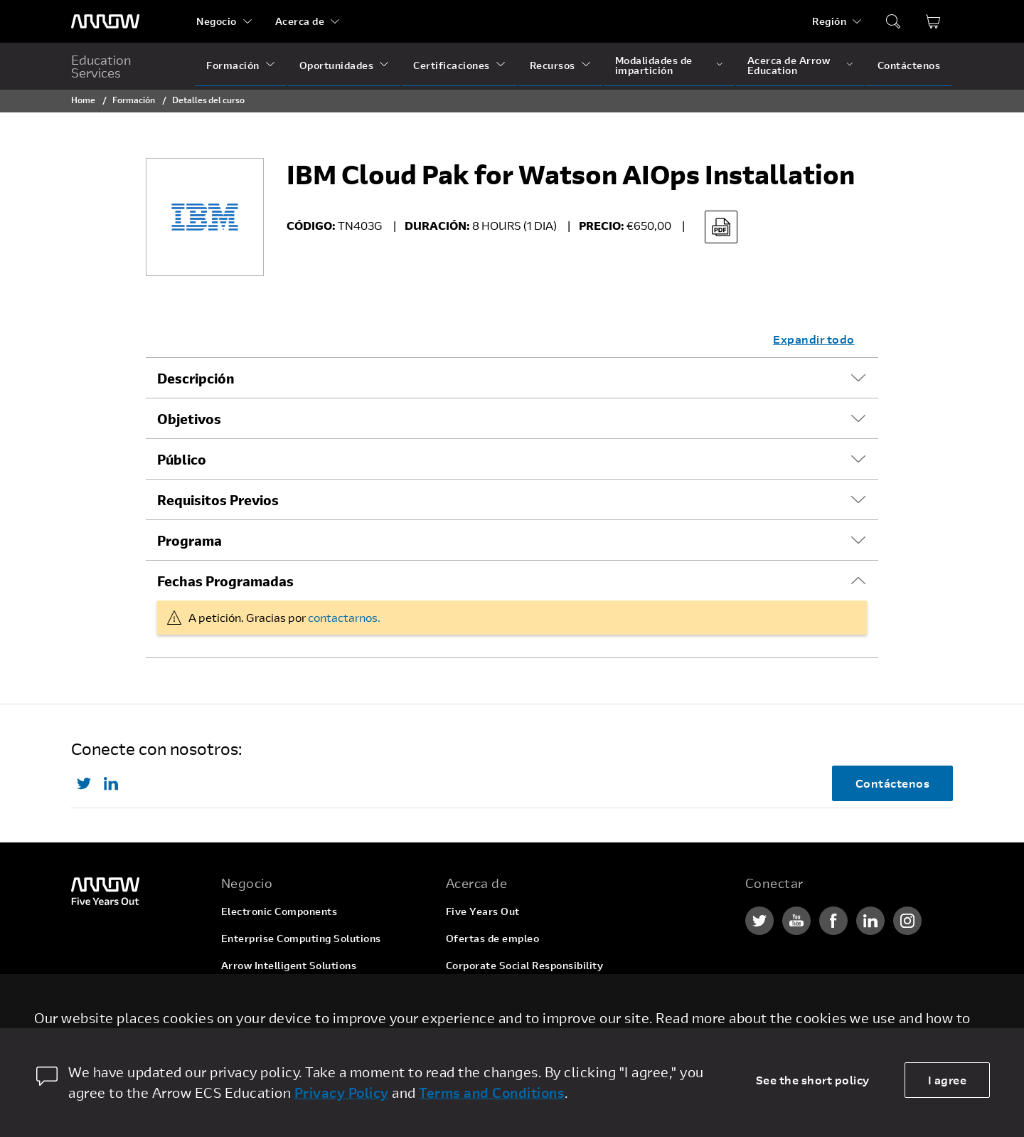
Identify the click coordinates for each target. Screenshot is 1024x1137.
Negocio (216, 21)
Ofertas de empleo (493, 938)
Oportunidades (336, 65)
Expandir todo (814, 339)
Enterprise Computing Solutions (301, 938)
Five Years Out (483, 911)
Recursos (552, 65)
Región (829, 21)
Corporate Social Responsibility (525, 965)
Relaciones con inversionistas (520, 992)
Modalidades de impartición (654, 65)
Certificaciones (451, 65)
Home (83, 99)
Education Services (101, 66)
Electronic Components (279, 911)
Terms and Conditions (492, 1092)
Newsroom (472, 1019)
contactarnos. (344, 617)
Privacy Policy (341, 1092)
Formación (233, 65)
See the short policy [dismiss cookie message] (813, 1079)
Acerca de (300, 21)
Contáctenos (909, 65)
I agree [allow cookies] (947, 1079)
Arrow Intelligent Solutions (289, 965)
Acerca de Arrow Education (789, 65)
